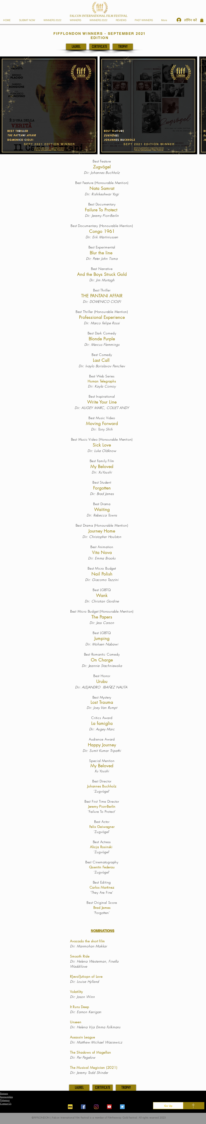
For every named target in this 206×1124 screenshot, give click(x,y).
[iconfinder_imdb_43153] (70, 1106)
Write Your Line (102, 402)
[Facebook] (83, 1106)
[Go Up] (168, 1105)
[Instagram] (96, 1106)
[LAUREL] (76, 47)
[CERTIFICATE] (99, 47)
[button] (76, 20)
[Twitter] (122, 1106)
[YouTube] (109, 1106)
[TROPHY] (123, 47)
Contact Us (5, 1103)
